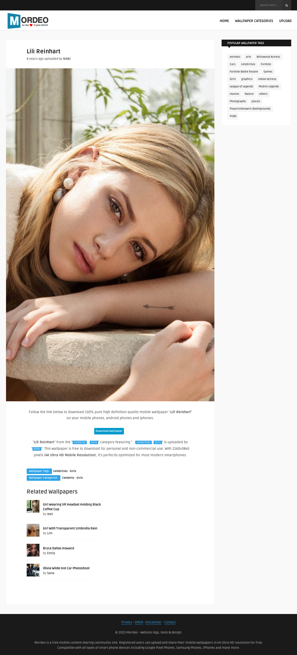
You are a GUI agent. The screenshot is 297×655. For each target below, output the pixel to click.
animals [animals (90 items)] (235, 57)
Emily (51, 553)
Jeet (50, 514)
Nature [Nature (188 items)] (249, 94)
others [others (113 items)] (263, 94)
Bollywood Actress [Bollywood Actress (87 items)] (268, 57)
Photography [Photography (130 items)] (238, 101)
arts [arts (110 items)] (248, 57)
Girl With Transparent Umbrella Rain (70, 528)
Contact (170, 622)
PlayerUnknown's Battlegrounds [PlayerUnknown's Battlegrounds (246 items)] (250, 109)
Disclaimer (153, 622)
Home (224, 21)
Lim (49, 533)
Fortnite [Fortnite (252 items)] (266, 64)
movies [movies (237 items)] (234, 94)
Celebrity (80, 442)
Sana (50, 573)
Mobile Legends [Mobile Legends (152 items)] (269, 86)
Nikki (67, 59)
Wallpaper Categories (254, 22)
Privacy (126, 622)
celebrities (143, 442)
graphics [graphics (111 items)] (246, 79)
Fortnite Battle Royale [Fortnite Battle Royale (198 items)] (244, 71)
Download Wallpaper (109, 431)
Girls (94, 442)
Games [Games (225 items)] (268, 71)
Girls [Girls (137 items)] (233, 79)
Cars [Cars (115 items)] (233, 64)
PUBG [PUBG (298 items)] (233, 116)
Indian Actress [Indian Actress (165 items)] (267, 79)
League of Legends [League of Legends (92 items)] (241, 86)
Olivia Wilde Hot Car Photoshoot (66, 568)
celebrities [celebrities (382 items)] (248, 64)
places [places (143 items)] (256, 101)
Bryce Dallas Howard (58, 548)
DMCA (139, 622)
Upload (285, 21)
